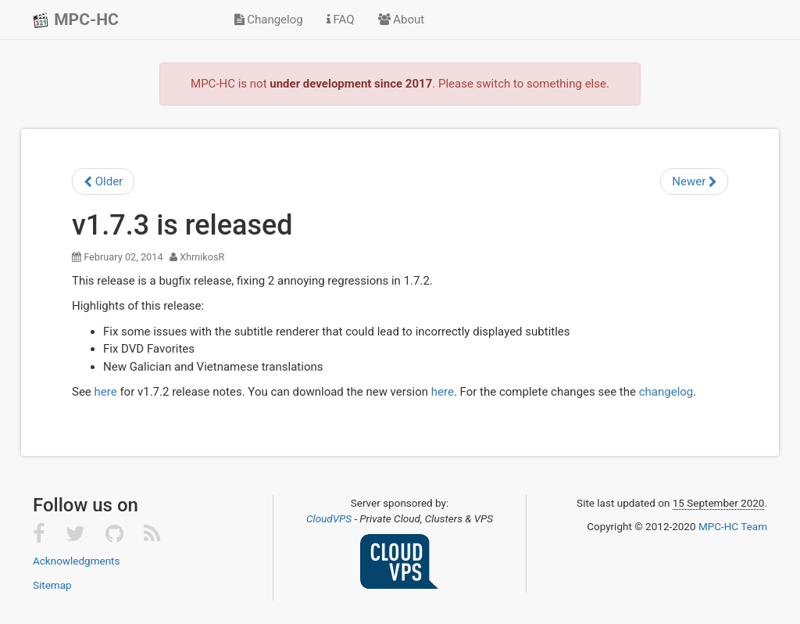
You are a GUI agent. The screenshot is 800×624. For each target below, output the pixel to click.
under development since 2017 (351, 84)
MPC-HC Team (732, 526)
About (401, 20)
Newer (694, 181)
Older (103, 181)
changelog (666, 392)
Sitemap (52, 585)
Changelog (268, 20)
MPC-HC (76, 19)
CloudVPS (329, 518)
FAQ (341, 20)
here (106, 392)
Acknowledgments (76, 560)
